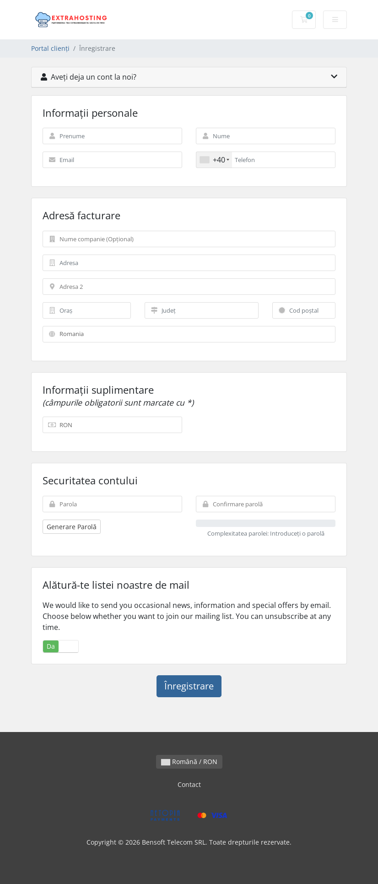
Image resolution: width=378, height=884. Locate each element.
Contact (189, 784)
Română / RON (189, 761)
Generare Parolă (72, 526)
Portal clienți (50, 48)
